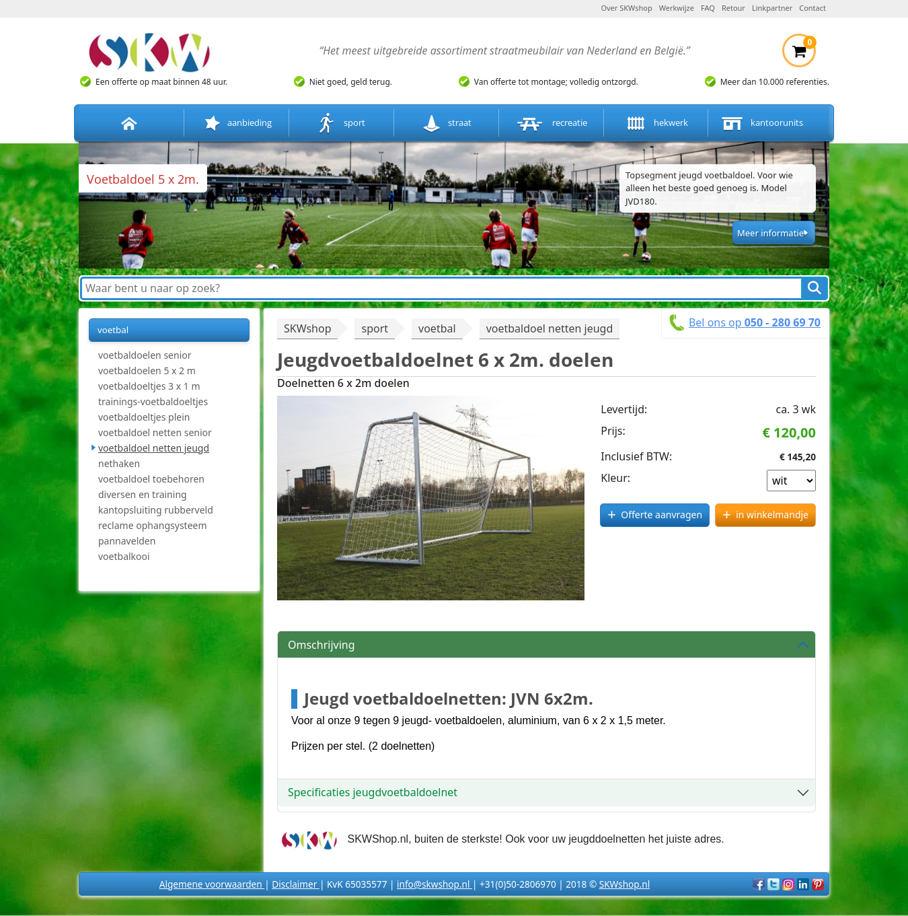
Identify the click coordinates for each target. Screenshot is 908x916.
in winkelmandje (772, 514)
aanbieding (237, 123)
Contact (812, 8)
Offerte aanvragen (661, 514)
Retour (733, 8)
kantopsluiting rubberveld (155, 509)
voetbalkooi (124, 556)
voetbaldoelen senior (145, 355)
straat (446, 123)
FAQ (708, 8)
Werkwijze (676, 8)
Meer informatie (770, 233)
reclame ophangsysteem (152, 525)
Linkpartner (772, 8)
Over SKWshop (626, 8)
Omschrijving (321, 644)
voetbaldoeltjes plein (144, 417)
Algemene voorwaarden (211, 884)
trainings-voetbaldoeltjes (153, 401)
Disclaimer (295, 884)
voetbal (113, 330)
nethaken (119, 463)
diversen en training (142, 494)
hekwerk (655, 123)
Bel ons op (755, 322)
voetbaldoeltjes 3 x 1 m (149, 386)
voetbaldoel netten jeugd (153, 448)
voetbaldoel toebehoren (151, 478)
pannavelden (126, 540)
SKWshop (307, 328)
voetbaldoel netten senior (155, 432)
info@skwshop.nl (434, 884)
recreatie (551, 123)
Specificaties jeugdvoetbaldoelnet (372, 792)
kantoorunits (760, 123)
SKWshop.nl (624, 884)
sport (341, 123)
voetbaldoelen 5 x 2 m (147, 370)
